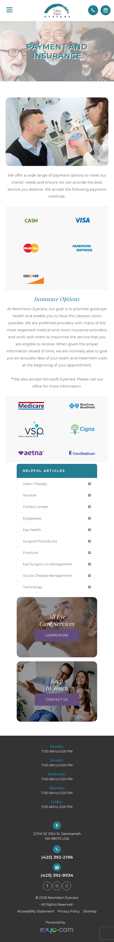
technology (32, 587)
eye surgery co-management (47, 564)
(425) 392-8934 (57, 875)
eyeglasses (32, 518)
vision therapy (35, 484)
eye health (32, 530)
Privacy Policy (69, 911)
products (30, 553)
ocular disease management (47, 576)
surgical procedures (40, 541)
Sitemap (90, 911)
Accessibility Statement (35, 911)
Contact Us (57, 699)
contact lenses (35, 507)
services (29, 495)
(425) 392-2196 (57, 857)
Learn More (57, 635)
